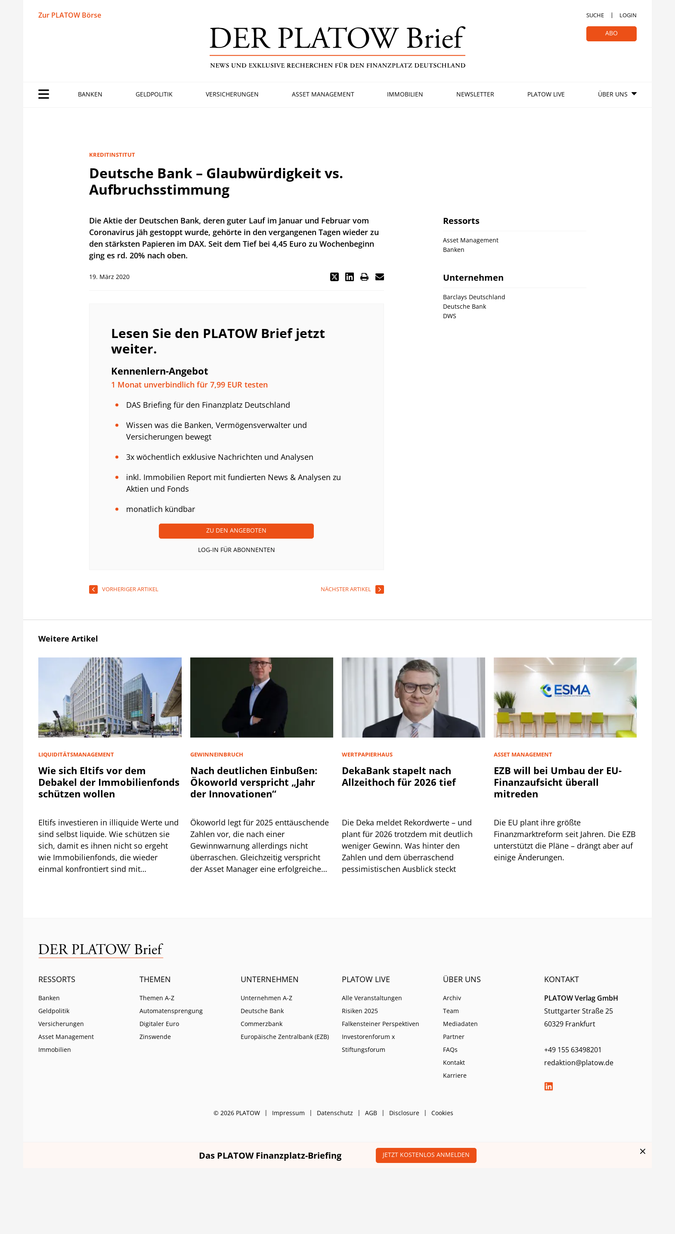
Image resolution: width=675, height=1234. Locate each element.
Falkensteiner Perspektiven (380, 1024)
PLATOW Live (546, 94)
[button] (334, 277)
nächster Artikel (346, 589)
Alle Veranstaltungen (372, 998)
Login (628, 15)
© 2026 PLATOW (237, 1113)
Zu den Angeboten (236, 530)
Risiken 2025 (360, 1011)
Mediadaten (460, 1024)
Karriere (455, 1075)
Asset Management (323, 94)
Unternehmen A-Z (266, 998)
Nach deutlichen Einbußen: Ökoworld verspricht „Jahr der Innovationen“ (253, 782)
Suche (595, 15)
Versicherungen (232, 94)
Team (451, 1011)
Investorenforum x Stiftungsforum (368, 1043)
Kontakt (454, 1062)
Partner (453, 1036)
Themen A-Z (156, 998)
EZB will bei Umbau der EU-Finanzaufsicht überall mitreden (558, 782)
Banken (90, 94)
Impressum (288, 1113)
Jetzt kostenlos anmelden (426, 1154)
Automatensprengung (171, 1011)
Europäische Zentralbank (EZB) (285, 1036)
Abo (611, 33)
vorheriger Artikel (130, 589)
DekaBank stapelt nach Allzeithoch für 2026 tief (399, 776)
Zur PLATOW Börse (69, 15)
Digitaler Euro (159, 1024)
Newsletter (475, 94)
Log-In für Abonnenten (236, 550)
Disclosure (404, 1113)
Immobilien (405, 94)
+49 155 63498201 (573, 1049)
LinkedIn (548, 1086)
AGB (371, 1113)
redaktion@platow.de (578, 1062)
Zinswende (155, 1036)
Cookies (442, 1113)
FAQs (450, 1049)
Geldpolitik (154, 94)
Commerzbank (261, 1024)
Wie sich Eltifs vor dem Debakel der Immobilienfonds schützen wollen (109, 782)
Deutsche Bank (262, 1011)
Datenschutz (335, 1113)
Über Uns (613, 94)
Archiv (452, 998)
